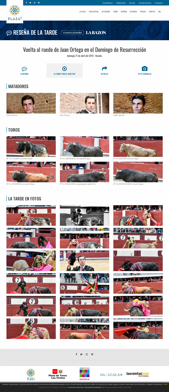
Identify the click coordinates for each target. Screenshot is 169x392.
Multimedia (121, 3)
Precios (143, 11)
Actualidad (106, 11)
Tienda (115, 11)
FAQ (159, 11)
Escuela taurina (145, 3)
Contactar (159, 3)
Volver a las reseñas (72, 32)
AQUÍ (165, 384)
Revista (132, 3)
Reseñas (124, 11)
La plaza (82, 11)
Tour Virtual (94, 11)
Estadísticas (108, 3)
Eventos (152, 11)
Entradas (133, 11)
